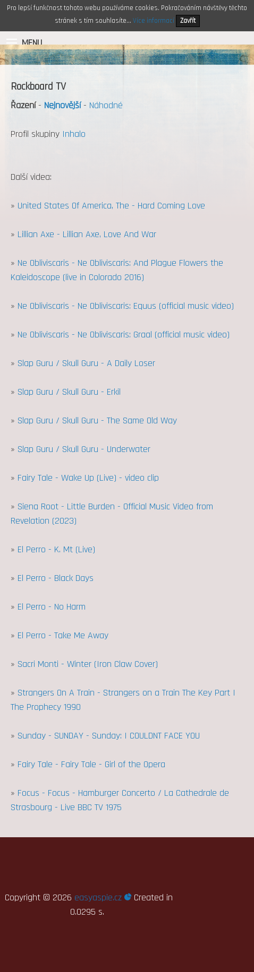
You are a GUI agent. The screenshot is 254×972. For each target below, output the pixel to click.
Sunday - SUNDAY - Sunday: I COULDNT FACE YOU (109, 736)
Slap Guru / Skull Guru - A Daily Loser (86, 363)
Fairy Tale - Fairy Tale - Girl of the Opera (91, 764)
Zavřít (188, 20)
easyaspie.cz (102, 897)
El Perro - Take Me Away (63, 635)
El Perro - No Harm (52, 607)
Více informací (153, 20)
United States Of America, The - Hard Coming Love (111, 205)
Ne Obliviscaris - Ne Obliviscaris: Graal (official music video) (124, 334)
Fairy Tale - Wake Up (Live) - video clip (88, 478)
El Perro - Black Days (56, 578)
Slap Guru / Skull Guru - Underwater (84, 449)
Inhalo (74, 134)
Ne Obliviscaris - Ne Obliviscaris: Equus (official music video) (126, 306)
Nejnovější (62, 105)
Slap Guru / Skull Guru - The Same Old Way (97, 420)
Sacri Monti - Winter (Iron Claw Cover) (88, 664)
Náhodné (106, 105)
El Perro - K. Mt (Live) (56, 549)
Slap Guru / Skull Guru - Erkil (69, 392)
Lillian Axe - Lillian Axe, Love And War (87, 234)
